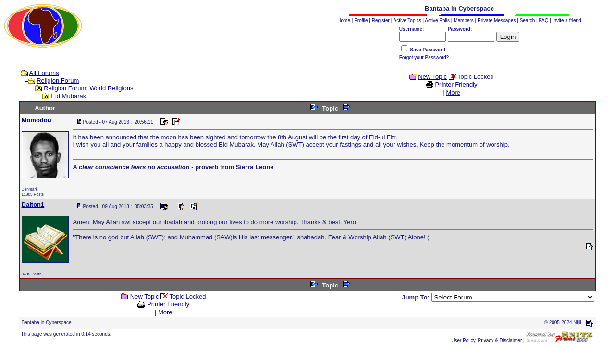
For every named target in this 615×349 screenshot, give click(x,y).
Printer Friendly (456, 84)
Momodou (36, 120)
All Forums (44, 72)
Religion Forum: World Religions (88, 88)
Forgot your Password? (424, 57)
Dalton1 (33, 204)
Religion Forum (58, 80)
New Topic (432, 76)
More (453, 92)
